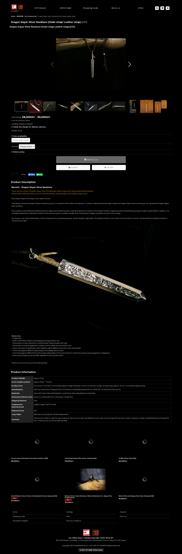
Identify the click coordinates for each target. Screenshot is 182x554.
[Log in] (167, 8)
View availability (19, 136)
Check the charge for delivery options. (28, 127)
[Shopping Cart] (162, 8)
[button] (90, 8)
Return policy (17, 152)
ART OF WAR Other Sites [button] (91, 550)
